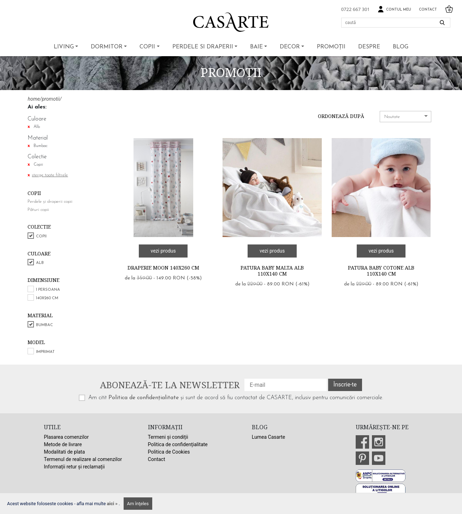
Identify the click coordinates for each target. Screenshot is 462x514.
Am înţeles (138, 503)
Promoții (331, 47)
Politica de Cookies (169, 452)
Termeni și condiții (168, 437)
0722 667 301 (355, 9)
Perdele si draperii (202, 47)
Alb (40, 263)
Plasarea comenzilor (66, 437)
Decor (290, 47)
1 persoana (48, 290)
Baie (256, 47)
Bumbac (44, 325)
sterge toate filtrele (50, 175)
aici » (113, 503)
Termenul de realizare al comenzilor (83, 459)
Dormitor (107, 47)
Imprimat (45, 352)
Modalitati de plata (64, 452)
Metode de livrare (63, 444)
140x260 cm (47, 298)
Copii (147, 47)
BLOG (400, 47)
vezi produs (163, 251)
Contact (428, 10)
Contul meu (394, 9)
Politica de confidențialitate (143, 398)
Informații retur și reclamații (74, 466)
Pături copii (38, 209)
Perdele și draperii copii (50, 201)
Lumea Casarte (268, 437)
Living (64, 47)
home (34, 99)
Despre (369, 47)
